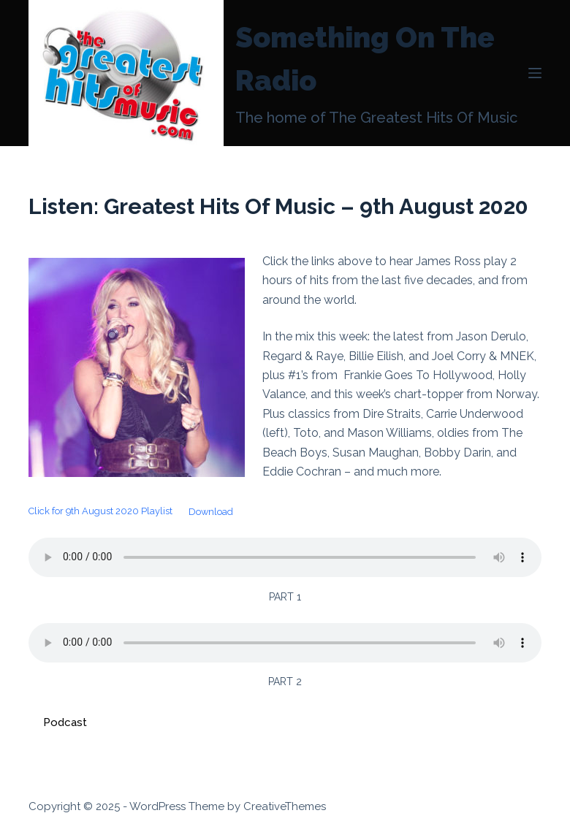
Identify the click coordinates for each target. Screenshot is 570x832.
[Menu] (535, 73)
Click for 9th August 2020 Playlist (100, 511)
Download (211, 511)
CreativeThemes (284, 806)
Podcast (65, 722)
